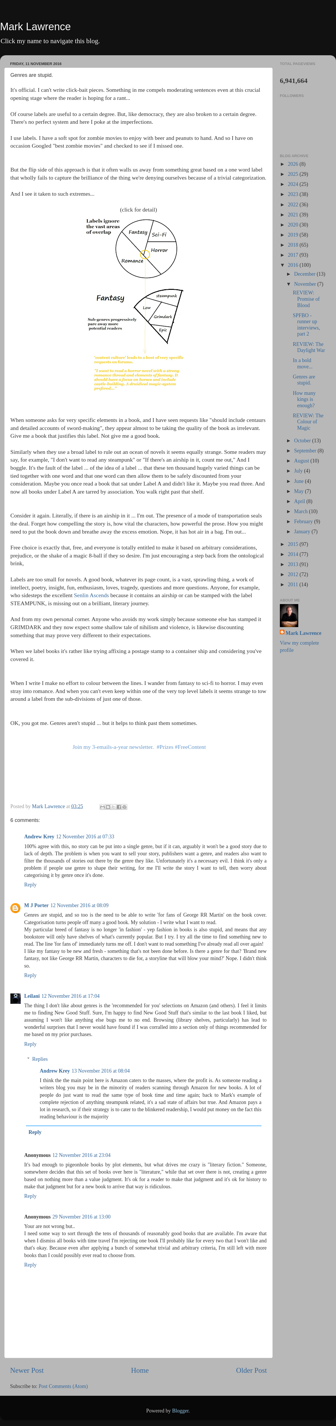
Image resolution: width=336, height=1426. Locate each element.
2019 (294, 235)
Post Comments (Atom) (63, 1386)
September (305, 451)
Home (140, 1370)
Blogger (180, 1411)
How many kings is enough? (304, 399)
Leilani (32, 996)
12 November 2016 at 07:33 (85, 836)
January (302, 531)
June (299, 481)
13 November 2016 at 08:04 (101, 1071)
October (303, 440)
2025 (294, 174)
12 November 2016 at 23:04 (81, 1155)
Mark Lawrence (35, 27)
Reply (30, 885)
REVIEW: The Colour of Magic (308, 422)
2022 (294, 204)
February (304, 521)
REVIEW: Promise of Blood (306, 299)
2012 (294, 574)
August (302, 461)
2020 (294, 225)
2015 (294, 544)
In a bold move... (303, 363)
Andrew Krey (39, 836)
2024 (294, 184)
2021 (294, 215)
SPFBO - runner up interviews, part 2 (306, 325)
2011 (293, 584)
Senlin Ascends (91, 595)
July (299, 471)
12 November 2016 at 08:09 (79, 905)
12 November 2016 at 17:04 (70, 996)
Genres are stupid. (304, 380)
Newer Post (27, 1370)
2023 (294, 194)
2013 (294, 564)
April (300, 501)
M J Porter (36, 905)
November (305, 284)
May (299, 491)
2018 (294, 245)
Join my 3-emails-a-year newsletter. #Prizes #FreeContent (139, 747)
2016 (294, 265)
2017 (294, 255)
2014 (294, 554)
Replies (40, 1059)
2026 (294, 164)
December (305, 274)
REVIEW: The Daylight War (309, 347)
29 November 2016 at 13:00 (81, 1217)
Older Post (251, 1370)
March (301, 511)
